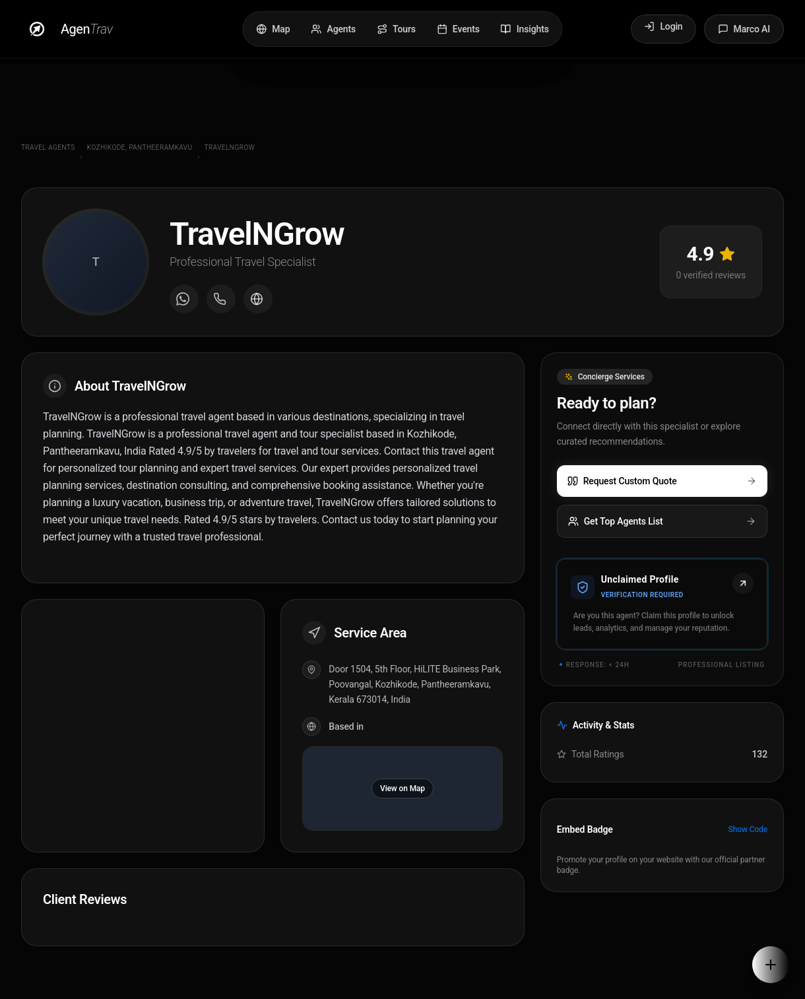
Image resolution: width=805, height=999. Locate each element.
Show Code (747, 829)
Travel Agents (48, 147)
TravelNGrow (230, 147)
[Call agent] (221, 298)
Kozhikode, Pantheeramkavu (140, 147)
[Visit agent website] (258, 298)
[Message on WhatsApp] (184, 298)
